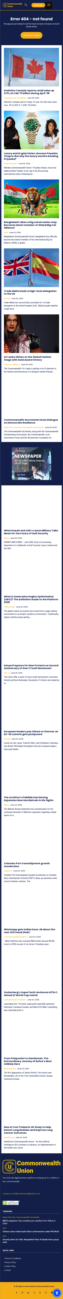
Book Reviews (10, 1069)
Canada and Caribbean (15, 98)
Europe (7, 299)
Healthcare (9, 1137)
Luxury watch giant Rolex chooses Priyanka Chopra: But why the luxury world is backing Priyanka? (31, 156)
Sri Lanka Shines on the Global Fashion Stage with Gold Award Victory (27, 358)
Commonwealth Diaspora (16, 937)
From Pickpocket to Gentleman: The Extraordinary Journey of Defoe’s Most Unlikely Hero (28, 1061)
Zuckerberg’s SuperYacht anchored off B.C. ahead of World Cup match (31, 994)
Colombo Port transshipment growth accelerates (27, 865)
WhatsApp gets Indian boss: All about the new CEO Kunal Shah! (29, 931)
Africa (7, 673)
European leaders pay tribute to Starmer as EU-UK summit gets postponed (31, 733)
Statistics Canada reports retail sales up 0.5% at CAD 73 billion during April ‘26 (29, 92)
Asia (6, 232)
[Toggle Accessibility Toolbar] (57, 1293)
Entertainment (10, 164)
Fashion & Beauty (12, 365)
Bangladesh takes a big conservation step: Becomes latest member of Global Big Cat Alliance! (30, 224)
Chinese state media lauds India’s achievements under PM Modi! (31, 1231)
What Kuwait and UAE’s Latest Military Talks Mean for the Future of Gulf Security (31, 532)
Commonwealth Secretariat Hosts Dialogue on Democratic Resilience (31, 421)
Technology (9, 607)
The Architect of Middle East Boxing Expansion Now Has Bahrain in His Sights (28, 799)
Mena (6, 538)
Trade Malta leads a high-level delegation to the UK (30, 292)
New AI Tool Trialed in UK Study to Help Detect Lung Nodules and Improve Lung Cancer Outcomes (28, 1129)
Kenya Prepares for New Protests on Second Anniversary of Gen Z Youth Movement (31, 667)
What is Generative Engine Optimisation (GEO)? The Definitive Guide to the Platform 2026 (31, 599)
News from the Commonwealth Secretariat (24, 427)
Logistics (8, 871)
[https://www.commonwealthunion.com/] (12, 4)
